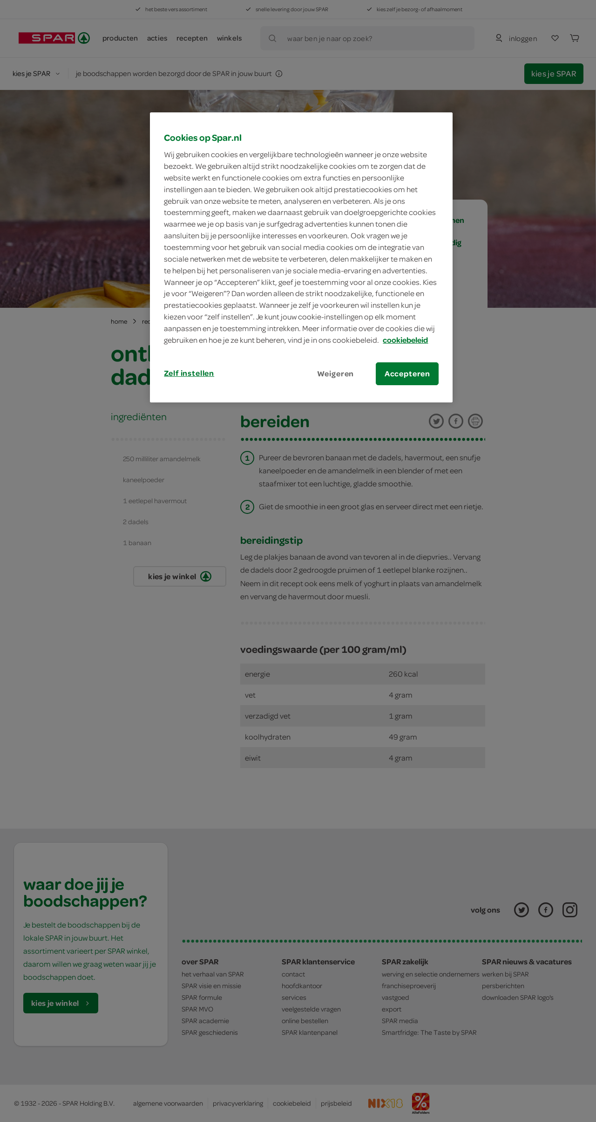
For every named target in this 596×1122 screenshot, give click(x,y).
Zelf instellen (189, 373)
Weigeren (335, 373)
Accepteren (407, 373)
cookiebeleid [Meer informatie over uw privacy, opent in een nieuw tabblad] (405, 340)
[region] (301, 257)
